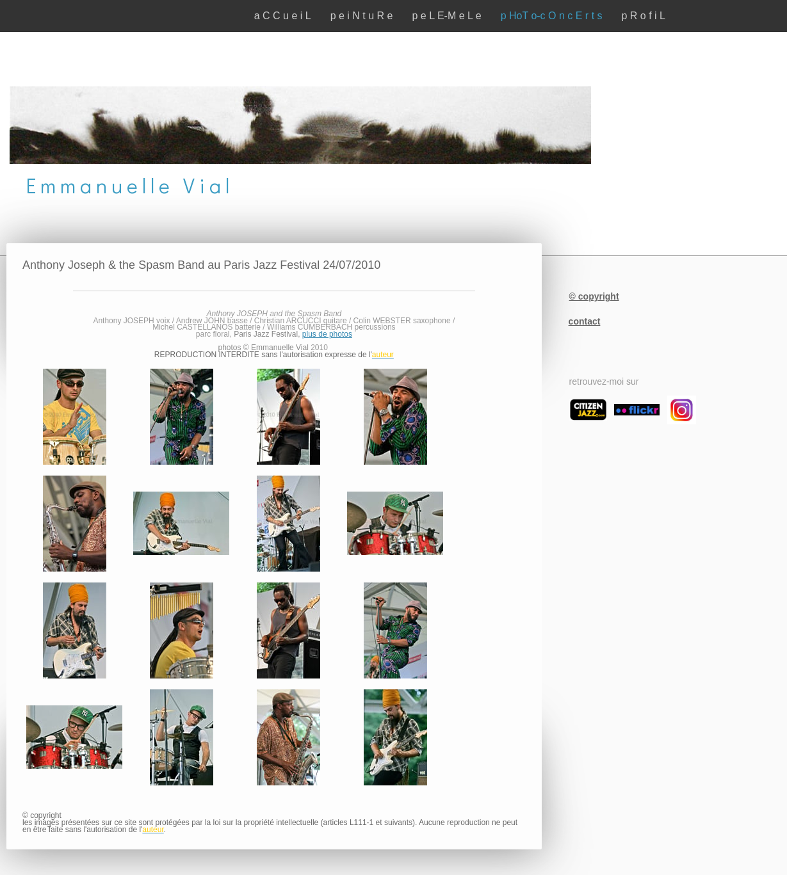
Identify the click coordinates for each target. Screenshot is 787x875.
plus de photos (327, 334)
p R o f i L (643, 15)
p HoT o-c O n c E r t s (552, 15)
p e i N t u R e (361, 15)
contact (585, 321)
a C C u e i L (282, 15)
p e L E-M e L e (446, 15)
